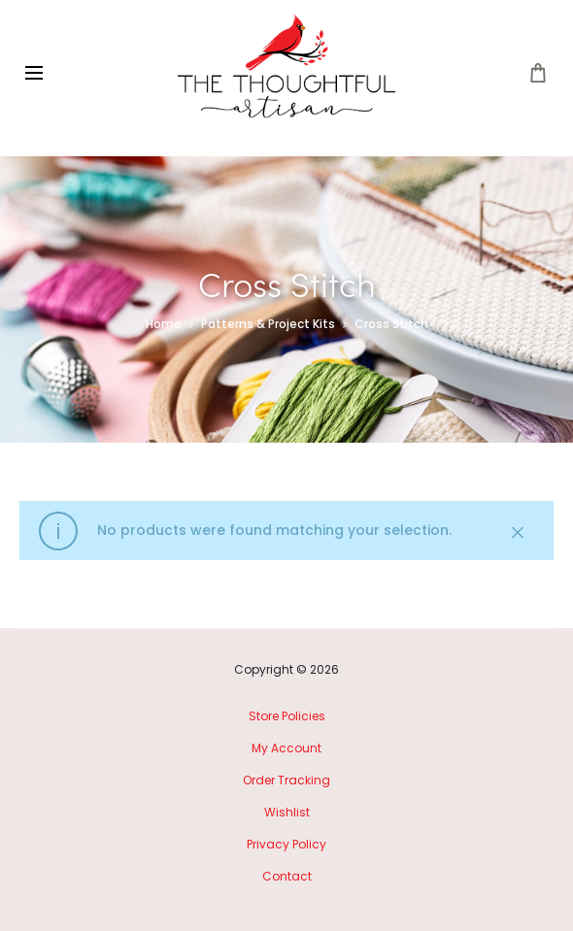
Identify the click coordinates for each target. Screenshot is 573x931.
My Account (286, 748)
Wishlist (287, 812)
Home (164, 324)
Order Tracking (286, 780)
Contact (287, 876)
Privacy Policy (286, 844)
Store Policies (287, 716)
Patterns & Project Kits (268, 324)
